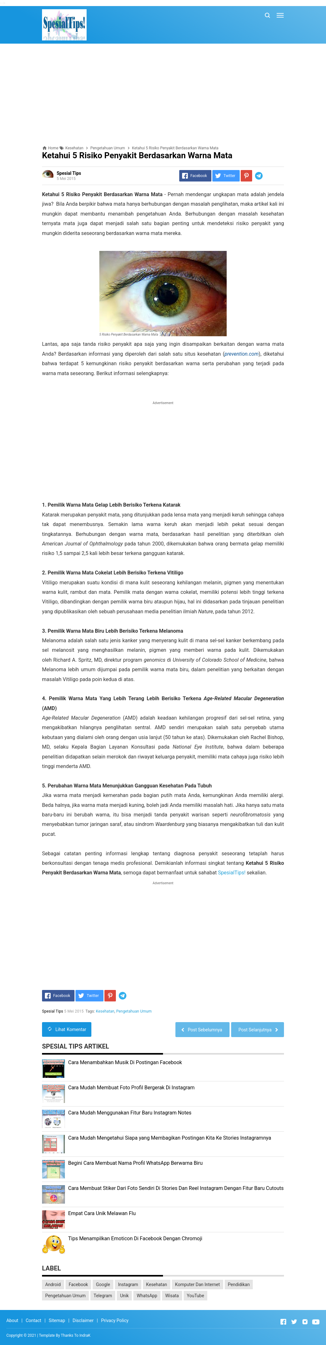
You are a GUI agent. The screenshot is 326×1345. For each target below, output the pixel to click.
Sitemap (57, 1320)
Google (103, 1284)
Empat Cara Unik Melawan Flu (102, 1213)
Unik (124, 1295)
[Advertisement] (163, 94)
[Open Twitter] (294, 1322)
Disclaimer (83, 1320)
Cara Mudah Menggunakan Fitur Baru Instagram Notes (129, 1113)
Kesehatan (105, 1011)
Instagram (128, 1284)
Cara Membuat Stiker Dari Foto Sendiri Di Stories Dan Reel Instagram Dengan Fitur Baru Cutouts (176, 1188)
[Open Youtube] (316, 1322)
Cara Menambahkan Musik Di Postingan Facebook (125, 1062)
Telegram (103, 1295)
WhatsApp (147, 1295)
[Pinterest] (246, 175)
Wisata (172, 1295)
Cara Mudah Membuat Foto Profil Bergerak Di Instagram (131, 1088)
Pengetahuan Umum (134, 1011)
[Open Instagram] (305, 1322)
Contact (33, 1320)
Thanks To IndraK (75, 1335)
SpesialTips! (232, 873)
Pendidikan (239, 1284)
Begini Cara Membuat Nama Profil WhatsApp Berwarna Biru (135, 1163)
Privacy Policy (114, 1320)
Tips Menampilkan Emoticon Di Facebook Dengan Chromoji (135, 1238)
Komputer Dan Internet (197, 1284)
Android (53, 1284)
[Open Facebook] (283, 1322)
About (12, 1320)
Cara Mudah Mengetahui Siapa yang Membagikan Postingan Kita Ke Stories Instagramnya (169, 1138)
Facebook (78, 1284)
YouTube (195, 1295)
